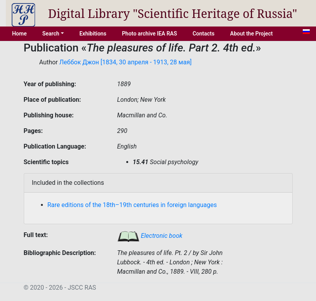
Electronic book (150, 235)
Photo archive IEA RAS (149, 33)
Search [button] (50, 33)
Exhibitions (92, 33)
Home (19, 33)
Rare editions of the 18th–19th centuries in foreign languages (132, 205)
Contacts (203, 33)
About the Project (251, 33)
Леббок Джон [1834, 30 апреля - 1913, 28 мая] (125, 62)
